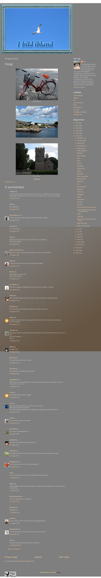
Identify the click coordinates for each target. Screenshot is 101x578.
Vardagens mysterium (80, 112)
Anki (11, 237)
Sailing (79, 171)
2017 (77, 123)
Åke (11, 540)
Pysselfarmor (14, 462)
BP (74, 100)
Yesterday (80, 216)
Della (11, 418)
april (78, 237)
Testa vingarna (81, 156)
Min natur (76, 109)
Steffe (11, 261)
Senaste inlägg (11, 557)
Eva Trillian (13, 284)
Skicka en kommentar (13, 549)
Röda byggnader (82, 150)
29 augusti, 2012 (14, 534)
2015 (77, 128)
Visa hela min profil (79, 87)
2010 (77, 250)
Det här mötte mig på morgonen (86, 207)
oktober (79, 143)
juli (78, 229)
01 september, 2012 (15, 545)
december (80, 138)
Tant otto (12, 357)
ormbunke (13, 451)
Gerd (75, 105)
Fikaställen (80, 189)
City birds (79, 202)
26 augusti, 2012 (14, 198)
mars (79, 239)
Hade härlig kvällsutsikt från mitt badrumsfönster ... (86, 210)
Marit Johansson (15, 496)
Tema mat (80, 192)
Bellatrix (76, 98)
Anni (11, 403)
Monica (12, 272)
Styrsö (79, 197)
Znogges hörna (78, 114)
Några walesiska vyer (83, 226)
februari (79, 242)
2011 (77, 248)
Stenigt (79, 163)
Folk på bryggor (81, 186)
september (80, 146)
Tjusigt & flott (81, 168)
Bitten (11, 347)
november (80, 140)
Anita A (12, 295)
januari (79, 244)
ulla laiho (12, 440)
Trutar (78, 161)
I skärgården (80, 199)
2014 (77, 130)
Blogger (58, 572)
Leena (11, 518)
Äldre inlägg (64, 557)
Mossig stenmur (81, 179)
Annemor (12, 330)
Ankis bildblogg (78, 95)
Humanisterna (78, 107)
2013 (77, 133)
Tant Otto (12, 368)
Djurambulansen (78, 102)
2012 (77, 136)
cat (84, 61)
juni (78, 231)
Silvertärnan (80, 166)
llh (10, 472)
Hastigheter (80, 194)
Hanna (12, 317)
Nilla (11, 204)
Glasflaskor (80, 153)
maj (78, 234)
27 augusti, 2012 (14, 490)
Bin (78, 184)
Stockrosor (80, 174)
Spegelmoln (80, 181)
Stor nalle (79, 204)
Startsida (38, 557)
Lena (11, 392)
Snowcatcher (14, 529)
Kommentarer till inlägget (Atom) (24, 561)
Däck (78, 158)
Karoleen (12, 507)
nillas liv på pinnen (15, 250)
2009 (77, 253)
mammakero (13, 379)
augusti (79, 148)
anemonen (13, 429)
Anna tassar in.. (14, 215)
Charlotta (12, 306)
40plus (12, 483)
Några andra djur (82, 223)
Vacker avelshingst (82, 176)
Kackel (79, 214)
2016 (77, 125)
